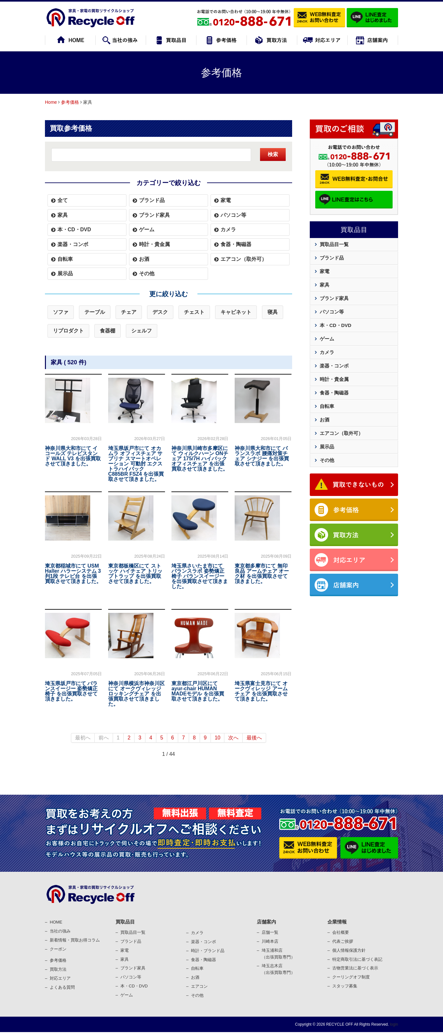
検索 (273, 154)
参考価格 (70, 102)
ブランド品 (152, 200)
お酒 (144, 259)
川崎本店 (270, 941)
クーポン (58, 949)
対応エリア (60, 978)
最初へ (83, 737)
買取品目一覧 (334, 244)
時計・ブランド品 (207, 950)
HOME (56, 922)
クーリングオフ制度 (351, 977)
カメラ (228, 229)
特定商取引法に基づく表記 (357, 959)
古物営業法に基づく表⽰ (355, 968)
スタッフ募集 (344, 986)
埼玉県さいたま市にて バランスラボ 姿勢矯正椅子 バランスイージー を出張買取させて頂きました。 (199, 576)
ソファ (60, 312)
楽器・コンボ (72, 244)
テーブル (94, 312)
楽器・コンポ (203, 941)
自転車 (65, 259)
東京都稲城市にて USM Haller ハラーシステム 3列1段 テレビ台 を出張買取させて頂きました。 (73, 573)
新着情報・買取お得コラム (75, 940)
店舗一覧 (270, 932)
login (393, 1024)
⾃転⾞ (197, 968)
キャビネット (236, 312)
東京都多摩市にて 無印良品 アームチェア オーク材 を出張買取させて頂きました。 (262, 573)
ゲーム (146, 229)
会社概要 (340, 932)
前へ (104, 737)
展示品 (65, 273)
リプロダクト (68, 330)
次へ (233, 737)
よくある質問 (62, 987)
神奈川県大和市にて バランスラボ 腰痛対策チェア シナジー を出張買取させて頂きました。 (262, 456)
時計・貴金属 (154, 244)
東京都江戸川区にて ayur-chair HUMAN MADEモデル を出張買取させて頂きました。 (197, 691)
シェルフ (141, 330)
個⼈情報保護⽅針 (349, 950)
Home (51, 102)
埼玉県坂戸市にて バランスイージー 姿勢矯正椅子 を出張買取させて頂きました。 (71, 691)
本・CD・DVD (74, 229)
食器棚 (107, 330)
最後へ (254, 737)
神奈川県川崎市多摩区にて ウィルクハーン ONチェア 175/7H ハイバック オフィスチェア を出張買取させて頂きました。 (199, 459)
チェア (128, 312)
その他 (146, 273)
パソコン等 (233, 215)
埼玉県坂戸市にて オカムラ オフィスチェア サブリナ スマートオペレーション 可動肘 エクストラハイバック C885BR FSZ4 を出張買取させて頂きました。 (136, 464)
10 (218, 737)
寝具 (272, 312)
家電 (226, 200)
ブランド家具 (154, 215)
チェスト (194, 312)
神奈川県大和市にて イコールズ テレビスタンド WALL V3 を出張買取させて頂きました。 (73, 456)
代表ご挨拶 (342, 941)
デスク (160, 312)
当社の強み (60, 931)
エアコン (199, 986)
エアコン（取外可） (244, 259)
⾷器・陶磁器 (203, 959)
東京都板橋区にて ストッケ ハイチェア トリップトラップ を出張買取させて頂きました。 (135, 573)
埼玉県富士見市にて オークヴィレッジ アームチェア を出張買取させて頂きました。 (261, 691)
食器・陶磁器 (236, 244)
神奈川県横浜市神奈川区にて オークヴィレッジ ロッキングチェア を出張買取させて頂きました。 (136, 694)
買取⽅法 (58, 969)
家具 (62, 215)
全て (62, 200)
